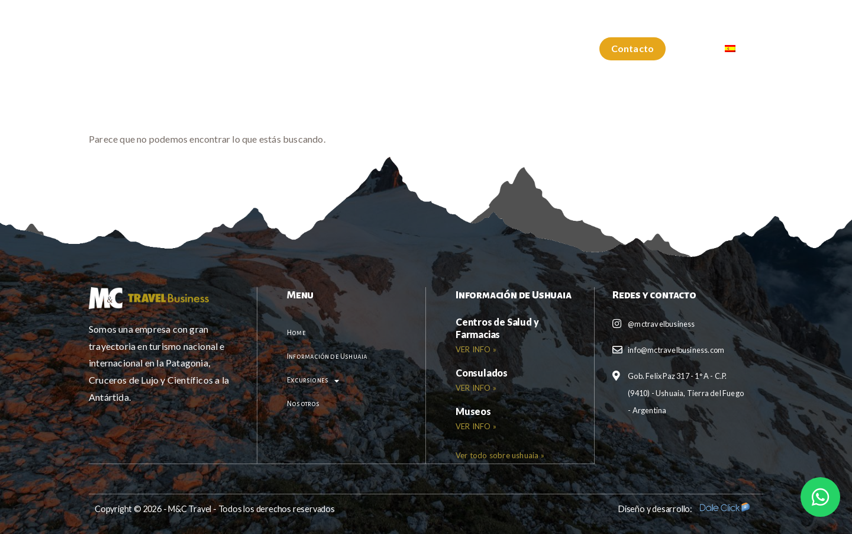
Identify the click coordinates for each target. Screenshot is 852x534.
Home (245, 49)
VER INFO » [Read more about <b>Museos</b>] (476, 426)
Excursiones (453, 49)
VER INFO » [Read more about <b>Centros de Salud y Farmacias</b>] (476, 349)
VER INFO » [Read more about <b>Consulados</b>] (476, 388)
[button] (632, 48)
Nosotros (537, 49)
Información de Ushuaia (340, 49)
